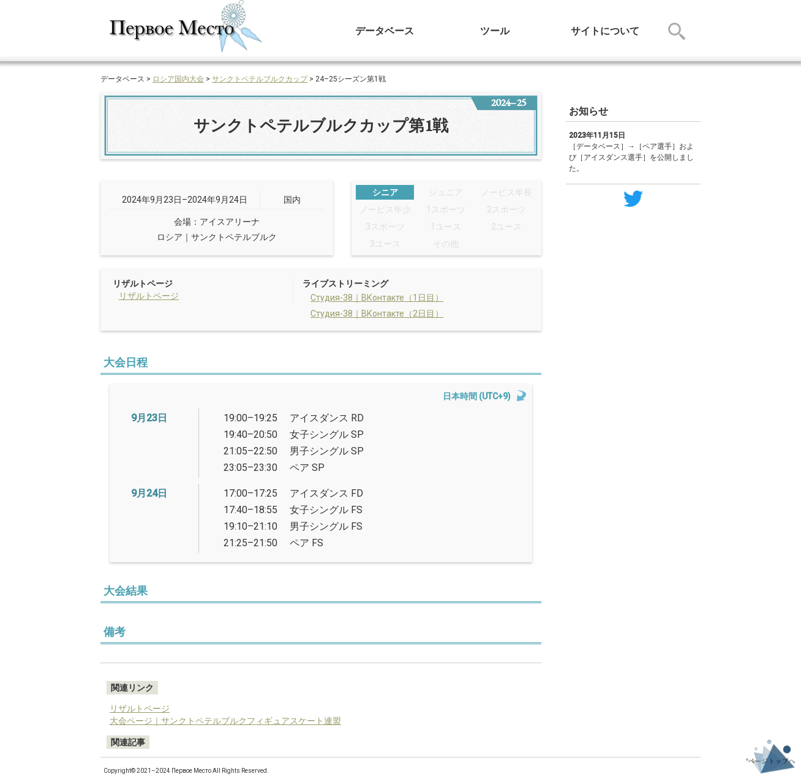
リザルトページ (149, 296)
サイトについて (605, 30)
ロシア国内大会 (178, 79)
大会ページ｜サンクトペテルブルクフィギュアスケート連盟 (225, 721)
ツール (495, 30)
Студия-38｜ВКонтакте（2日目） (376, 313)
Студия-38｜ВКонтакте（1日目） (376, 298)
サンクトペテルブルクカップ (259, 79)
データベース (384, 30)
